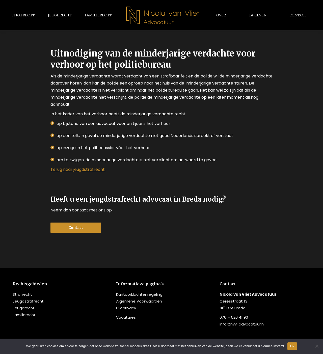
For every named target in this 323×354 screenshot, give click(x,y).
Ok (292, 346)
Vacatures (126, 317)
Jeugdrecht (24, 308)
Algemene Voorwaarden (139, 301)
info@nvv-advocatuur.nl (242, 324)
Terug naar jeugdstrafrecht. (77, 169)
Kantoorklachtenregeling (139, 294)
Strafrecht (22, 294)
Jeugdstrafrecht (28, 301)
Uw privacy (126, 308)
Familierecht (24, 314)
